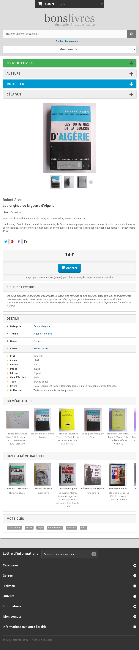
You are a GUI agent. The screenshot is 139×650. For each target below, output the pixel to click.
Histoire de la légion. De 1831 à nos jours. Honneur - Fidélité (118, 496)
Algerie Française (43, 333)
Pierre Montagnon (68, 488)
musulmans (14, 527)
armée (29, 527)
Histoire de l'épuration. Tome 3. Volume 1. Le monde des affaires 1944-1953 (118, 438)
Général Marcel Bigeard (93, 488)
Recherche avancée (67, 41)
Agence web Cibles (42, 640)
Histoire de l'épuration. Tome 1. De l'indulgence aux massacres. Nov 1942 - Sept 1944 (17, 438)
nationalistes (55, 527)
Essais (37, 341)
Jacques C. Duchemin (17, 488)
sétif (83, 527)
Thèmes (9, 586)
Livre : (6, 212)
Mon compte (12, 616)
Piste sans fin (92, 493)
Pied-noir (71, 527)
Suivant (91, 182)
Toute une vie (42, 493)
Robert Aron (41, 348)
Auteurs (13, 73)
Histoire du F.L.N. (17, 493)
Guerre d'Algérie (42, 326)
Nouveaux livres (20, 63)
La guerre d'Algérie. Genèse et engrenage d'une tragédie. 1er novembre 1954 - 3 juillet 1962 (67, 499)
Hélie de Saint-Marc (42, 488)
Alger (40, 527)
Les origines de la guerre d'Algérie (42, 435)
